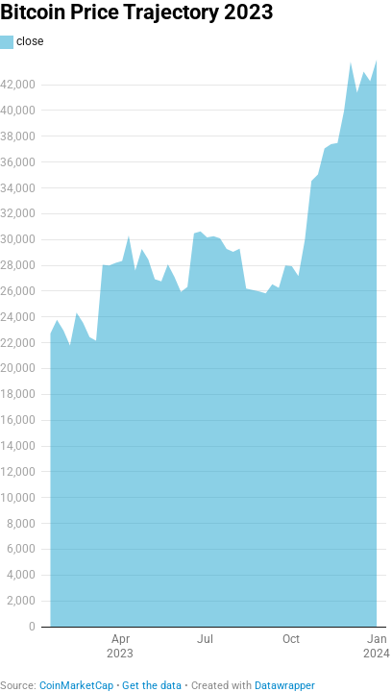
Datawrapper (285, 686)
